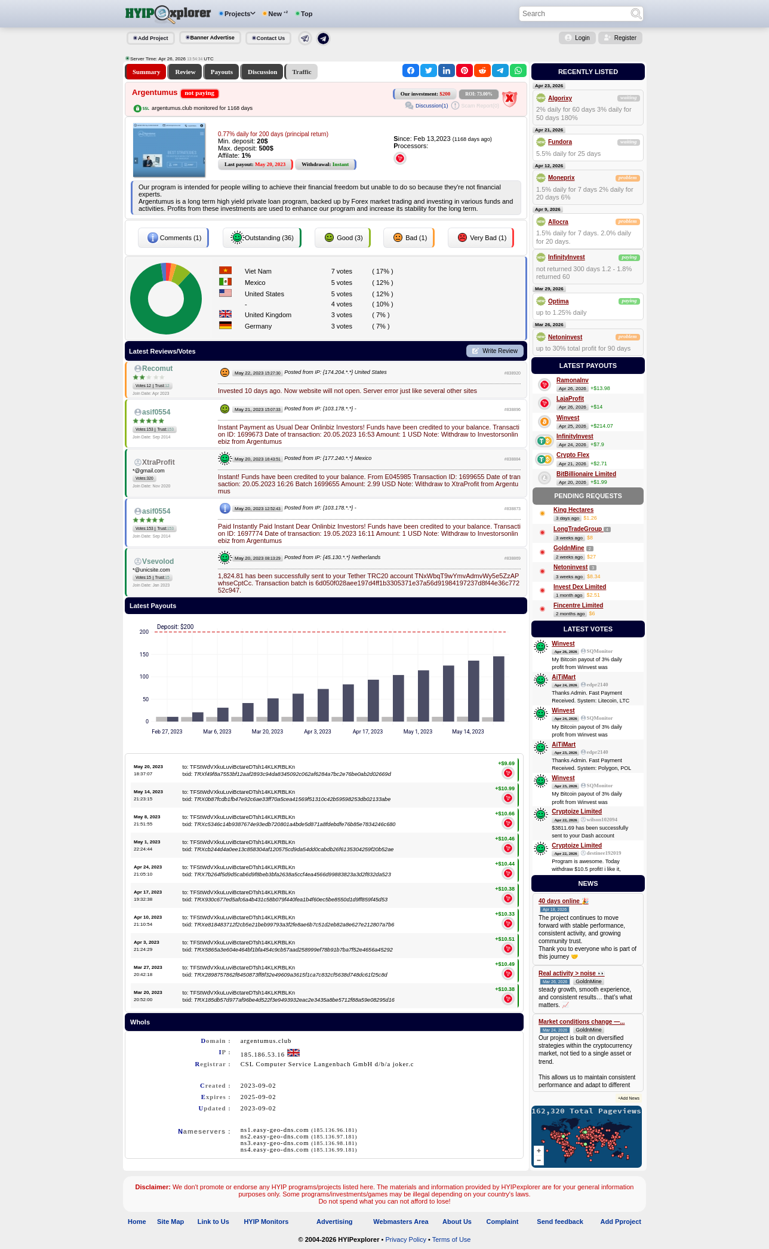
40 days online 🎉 (564, 901)
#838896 (513, 409)
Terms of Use (451, 1239)
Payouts (222, 71)
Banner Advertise (212, 38)
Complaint (503, 1221)
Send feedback (560, 1221)
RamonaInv (572, 380)
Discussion (263, 71)
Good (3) (342, 238)
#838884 (513, 459)
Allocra (558, 222)
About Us (457, 1221)
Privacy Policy (405, 1239)
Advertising (334, 1221)
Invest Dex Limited (579, 587)
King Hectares (573, 510)
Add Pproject (621, 1221)
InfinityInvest (566, 257)
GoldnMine (569, 548)
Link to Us (213, 1221)
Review (185, 71)
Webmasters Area (400, 1221)
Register (625, 38)
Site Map (170, 1221)
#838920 (513, 373)
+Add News (628, 1098)
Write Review (500, 351)
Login (582, 38)
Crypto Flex (572, 455)
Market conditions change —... (582, 1021)
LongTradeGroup (578, 529)
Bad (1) (409, 238)
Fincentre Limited (578, 605)
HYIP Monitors (266, 1221)
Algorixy (560, 98)
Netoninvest (565, 337)
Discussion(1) (432, 106)
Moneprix (561, 177)
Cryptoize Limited (577, 811)
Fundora (560, 142)
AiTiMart (564, 677)
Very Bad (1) (481, 238)
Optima (558, 301)
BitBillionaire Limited (586, 474)
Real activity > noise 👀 (572, 973)
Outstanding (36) (262, 238)
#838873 (513, 509)
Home (137, 1221)
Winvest (567, 418)
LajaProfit (570, 398)
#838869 (513, 558)
